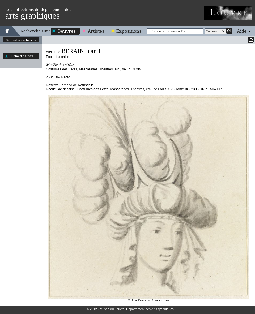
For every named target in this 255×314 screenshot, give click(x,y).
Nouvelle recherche (21, 40)
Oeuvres (66, 31)
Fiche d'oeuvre (22, 56)
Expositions (128, 31)
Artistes (96, 31)
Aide (241, 31)
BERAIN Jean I (80, 51)
